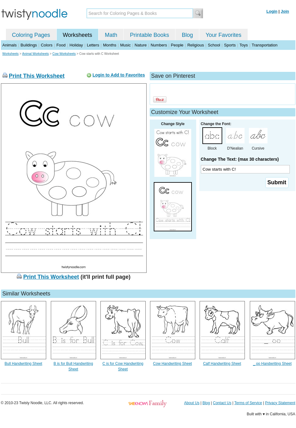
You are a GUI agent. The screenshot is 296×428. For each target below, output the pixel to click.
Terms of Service (248, 403)
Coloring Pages (31, 35)
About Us (191, 403)
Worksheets (77, 35)
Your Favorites (223, 35)
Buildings (28, 45)
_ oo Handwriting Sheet (272, 363)
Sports (230, 45)
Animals (9, 45)
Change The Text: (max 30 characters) (240, 159)
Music (125, 45)
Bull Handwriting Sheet (23, 363)
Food (61, 45)
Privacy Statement (280, 403)
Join (285, 11)
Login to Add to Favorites (118, 74)
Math (111, 35)
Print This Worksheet (37, 76)
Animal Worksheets (35, 53)
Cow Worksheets (64, 53)
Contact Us (222, 403)
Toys (244, 45)
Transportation (264, 45)
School (214, 45)
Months (110, 45)
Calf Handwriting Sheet (222, 363)
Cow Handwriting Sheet (172, 363)
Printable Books (149, 35)
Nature (141, 45)
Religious (195, 45)
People (177, 45)
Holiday (76, 45)
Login (272, 11)
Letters (93, 45)
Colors (47, 45)
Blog (187, 35)
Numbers (159, 45)
